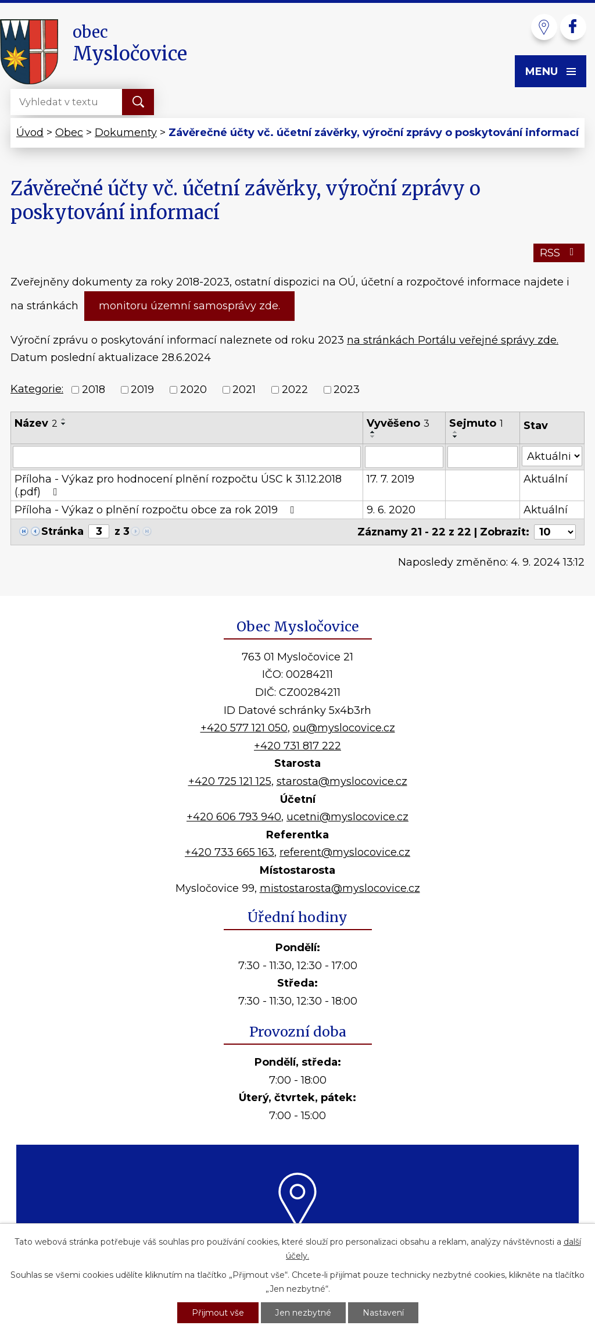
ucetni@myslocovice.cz (347, 816)
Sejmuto (476, 423)
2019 (142, 389)
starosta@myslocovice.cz (342, 781)
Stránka (62, 531)
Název (36, 423)
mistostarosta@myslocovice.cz (340, 888)
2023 (347, 389)
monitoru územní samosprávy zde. (189, 305)
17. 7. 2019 (390, 479)
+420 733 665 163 (229, 852)
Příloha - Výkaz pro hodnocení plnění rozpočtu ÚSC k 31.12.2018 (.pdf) (178, 485)
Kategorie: (36, 389)
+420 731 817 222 (297, 745)
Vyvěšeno (398, 423)
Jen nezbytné (303, 1312)
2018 (93, 389)
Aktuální (546, 479)
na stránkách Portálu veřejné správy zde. (452, 340)
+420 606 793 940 (234, 816)
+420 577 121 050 (244, 727)
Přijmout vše (218, 1312)
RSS (559, 252)
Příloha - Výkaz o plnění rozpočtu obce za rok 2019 (157, 509)
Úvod (30, 132)
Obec (69, 132)
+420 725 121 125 (229, 781)
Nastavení (383, 1312)
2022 (295, 389)
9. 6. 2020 (391, 509)
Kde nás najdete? (297, 1242)
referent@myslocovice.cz (344, 852)
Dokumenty (126, 132)
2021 (244, 389)
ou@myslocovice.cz (344, 727)
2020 (193, 389)
